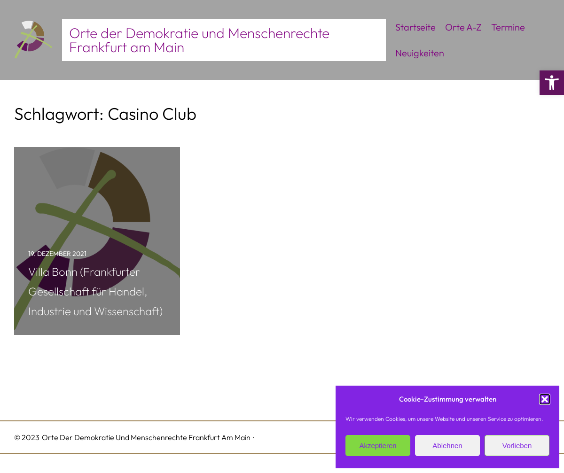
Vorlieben (517, 446)
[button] (552, 82)
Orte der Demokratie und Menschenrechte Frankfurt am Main (199, 40)
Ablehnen (447, 446)
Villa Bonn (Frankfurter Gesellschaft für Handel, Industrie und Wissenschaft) (95, 291)
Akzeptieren (377, 446)
